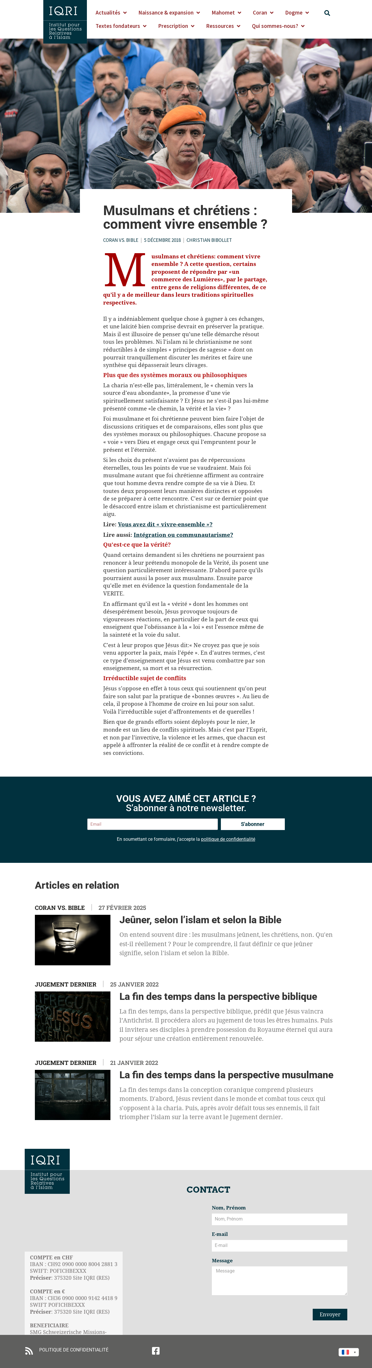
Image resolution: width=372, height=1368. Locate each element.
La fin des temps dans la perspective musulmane (226, 1075)
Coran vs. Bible (120, 240)
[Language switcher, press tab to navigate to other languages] (349, 1352)
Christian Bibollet (209, 240)
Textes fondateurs (121, 26)
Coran (263, 12)
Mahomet (226, 12)
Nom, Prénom (229, 1208)
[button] (327, 13)
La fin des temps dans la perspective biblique (218, 996)
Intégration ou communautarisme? (183, 535)
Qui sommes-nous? (278, 26)
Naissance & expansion (169, 12)
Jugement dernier (65, 984)
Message (222, 1260)
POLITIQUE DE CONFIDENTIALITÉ (73, 1350)
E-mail (220, 1234)
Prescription (176, 26)
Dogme (297, 12)
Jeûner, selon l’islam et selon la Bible (200, 920)
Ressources (223, 26)
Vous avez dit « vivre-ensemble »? (165, 524)
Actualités (111, 12)
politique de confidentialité (228, 839)
